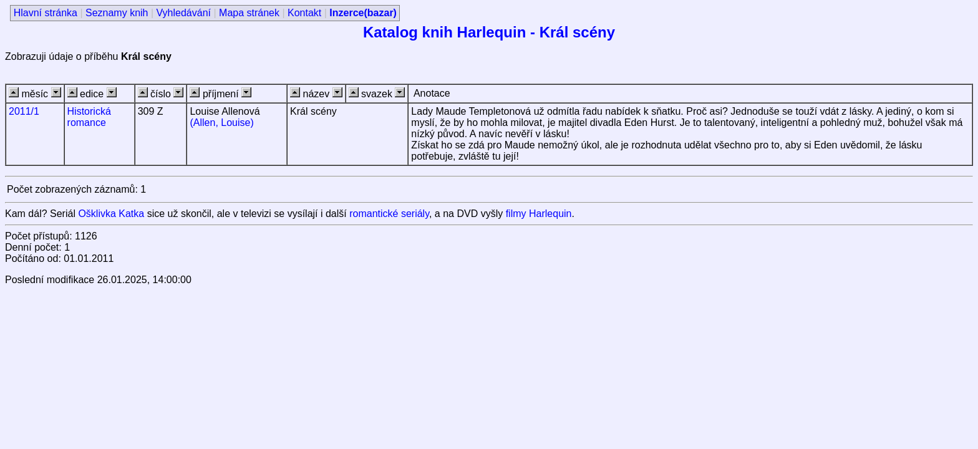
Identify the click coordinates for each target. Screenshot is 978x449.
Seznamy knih (116, 12)
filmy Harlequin (539, 213)
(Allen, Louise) (221, 122)
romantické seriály (389, 213)
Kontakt (304, 12)
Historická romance (89, 117)
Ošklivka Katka (111, 213)
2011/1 (24, 111)
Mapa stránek (249, 12)
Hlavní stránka (45, 12)
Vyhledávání (184, 12)
